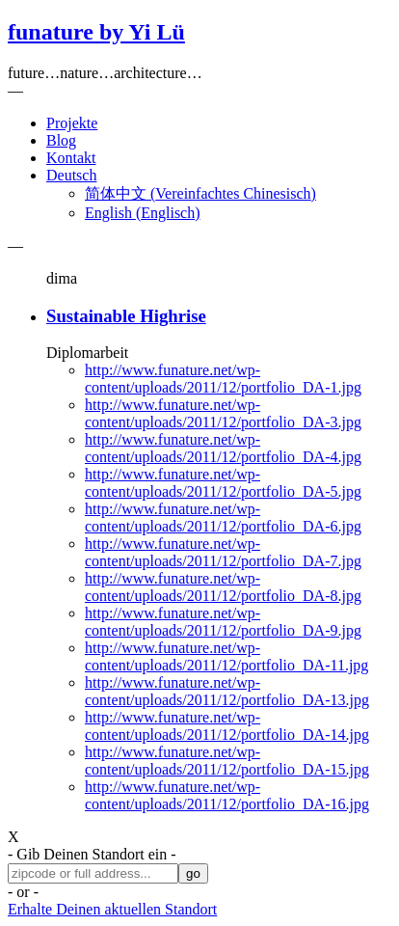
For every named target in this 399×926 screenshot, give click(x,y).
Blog (61, 140)
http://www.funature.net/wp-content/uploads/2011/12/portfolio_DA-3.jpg (223, 413)
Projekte (71, 123)
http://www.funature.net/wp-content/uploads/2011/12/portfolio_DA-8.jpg (223, 587)
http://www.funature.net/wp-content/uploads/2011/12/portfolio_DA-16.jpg (227, 795)
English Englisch (142, 212)
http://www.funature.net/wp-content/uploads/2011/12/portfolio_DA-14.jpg (227, 726)
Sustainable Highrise (126, 316)
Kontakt (71, 158)
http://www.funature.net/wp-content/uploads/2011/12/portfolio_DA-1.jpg (223, 378)
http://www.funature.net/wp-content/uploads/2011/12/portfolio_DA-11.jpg (226, 656)
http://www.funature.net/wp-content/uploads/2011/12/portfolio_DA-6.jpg (223, 517)
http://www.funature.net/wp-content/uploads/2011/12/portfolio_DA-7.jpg (223, 552)
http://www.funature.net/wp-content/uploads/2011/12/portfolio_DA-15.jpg (227, 760)
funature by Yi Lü (96, 31)
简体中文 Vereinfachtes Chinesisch (200, 193)
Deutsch (71, 175)
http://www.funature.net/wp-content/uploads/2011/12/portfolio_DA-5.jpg (223, 483)
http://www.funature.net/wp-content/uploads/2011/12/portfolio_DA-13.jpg (227, 691)
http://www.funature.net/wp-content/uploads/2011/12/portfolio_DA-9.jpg (223, 622)
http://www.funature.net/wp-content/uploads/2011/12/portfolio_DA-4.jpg (223, 448)
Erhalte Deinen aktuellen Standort (112, 909)
